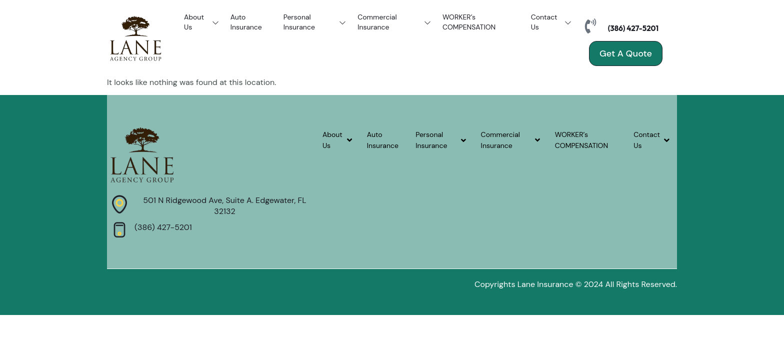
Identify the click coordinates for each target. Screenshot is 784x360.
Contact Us (552, 22)
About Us (202, 22)
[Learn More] (213, 206)
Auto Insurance (246, 22)
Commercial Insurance (395, 22)
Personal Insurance (316, 22)
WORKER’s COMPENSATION (469, 22)
